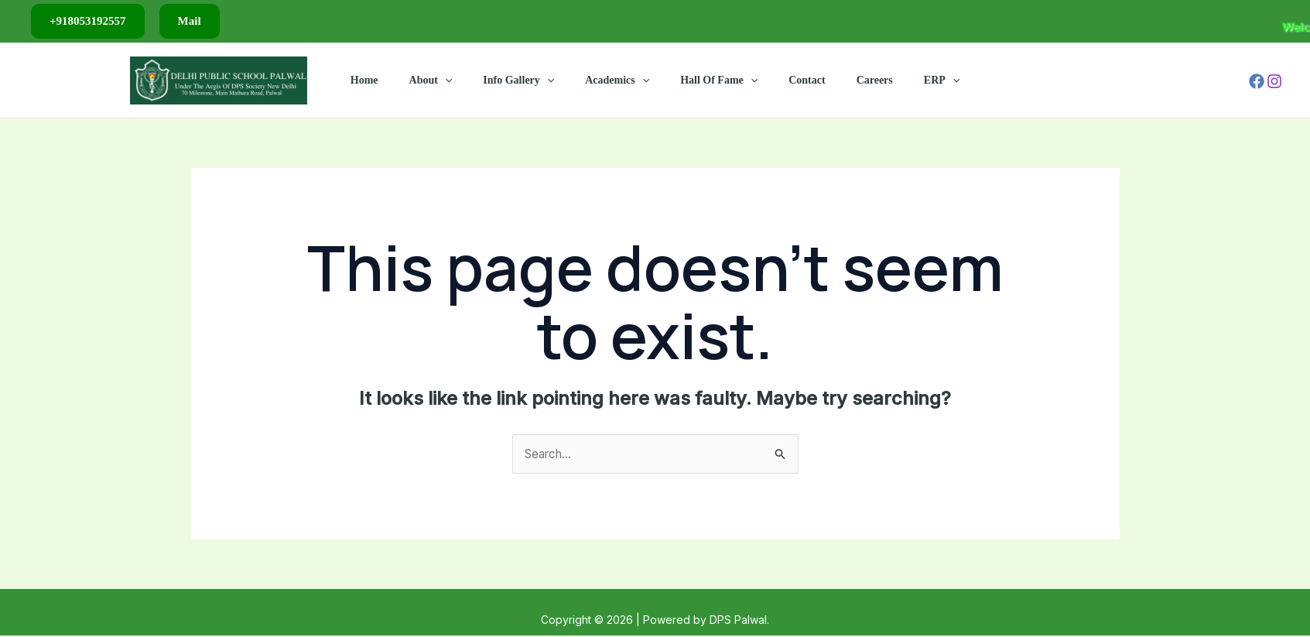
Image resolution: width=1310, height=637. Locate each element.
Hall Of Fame (714, 80)
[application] (468, 80)
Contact (793, 80)
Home (397, 80)
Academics (622, 80)
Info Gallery (532, 80)
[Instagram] (1274, 81)
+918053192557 (88, 21)
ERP (909, 80)
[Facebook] (1256, 81)
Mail (189, 21)
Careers (851, 80)
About (454, 80)
